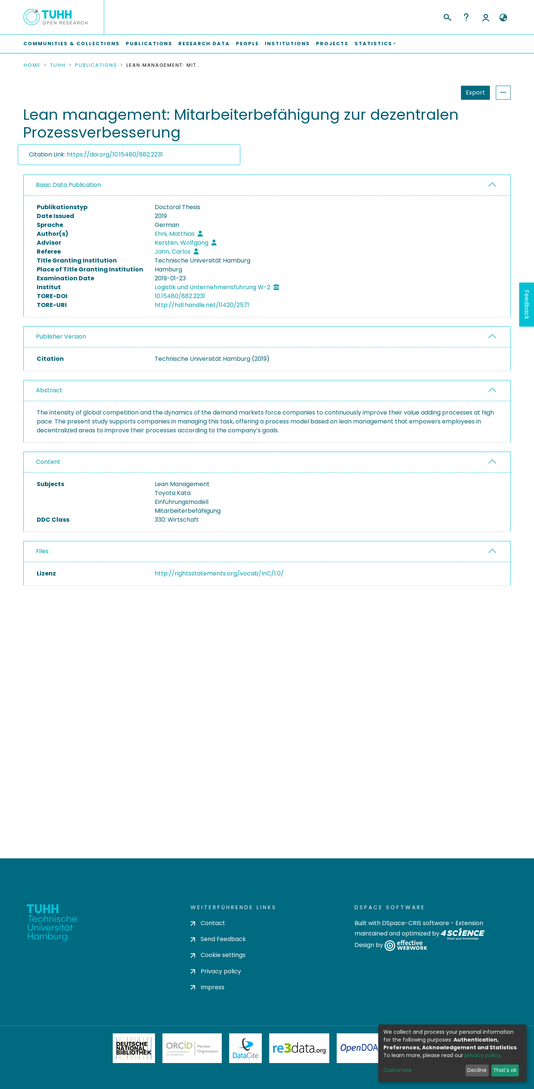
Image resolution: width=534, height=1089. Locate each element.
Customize (397, 1070)
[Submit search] (447, 16)
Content (48, 462)
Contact (208, 923)
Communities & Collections (71, 43)
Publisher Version (61, 336)
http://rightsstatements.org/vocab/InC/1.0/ (219, 573)
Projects (332, 43)
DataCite (245, 1048)
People (247, 43)
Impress (207, 987)
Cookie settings (218, 955)
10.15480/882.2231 (180, 296)
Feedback (527, 304)
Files (42, 551)
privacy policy (482, 1055)
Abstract (49, 390)
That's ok (505, 1070)
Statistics (473, 92)
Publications (149, 43)
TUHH (58, 65)
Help (466, 17)
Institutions (287, 43)
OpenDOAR (361, 1048)
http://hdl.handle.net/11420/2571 (202, 305)
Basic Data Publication (68, 185)
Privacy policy (216, 971)
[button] (503, 17)
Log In (486, 17)
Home (32, 65)
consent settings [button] (50, 740)
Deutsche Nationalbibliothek (133, 1048)
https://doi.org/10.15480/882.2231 (115, 154)
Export (439, 92)
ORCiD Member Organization (192, 1048)
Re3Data (299, 1048)
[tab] (267, 185)
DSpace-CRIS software (415, 923)
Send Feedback (218, 939)
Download (468, 592)
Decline (477, 1070)
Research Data (204, 43)
